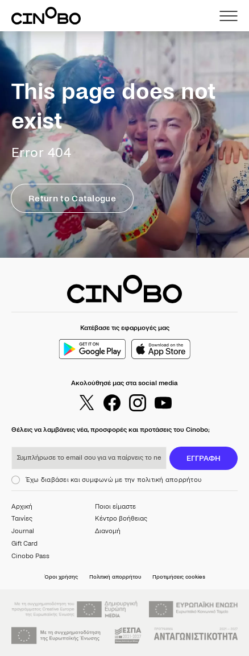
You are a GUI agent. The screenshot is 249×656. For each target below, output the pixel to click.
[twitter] (86, 402)
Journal (22, 531)
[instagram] (137, 402)
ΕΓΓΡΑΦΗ (203, 458)
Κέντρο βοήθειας (121, 518)
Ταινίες (21, 518)
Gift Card (24, 543)
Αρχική (21, 506)
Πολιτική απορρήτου (115, 577)
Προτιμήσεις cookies (178, 577)
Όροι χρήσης (61, 577)
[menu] (228, 16)
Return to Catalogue (72, 198)
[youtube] (163, 402)
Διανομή (108, 531)
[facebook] (112, 402)
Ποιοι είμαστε (115, 506)
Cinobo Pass (30, 556)
